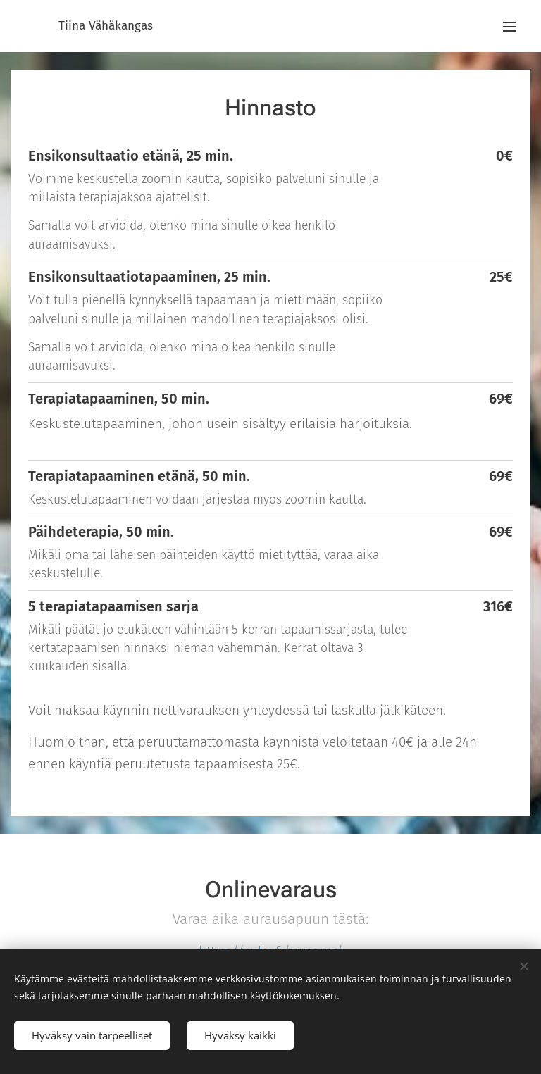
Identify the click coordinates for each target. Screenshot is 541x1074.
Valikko (509, 26)
